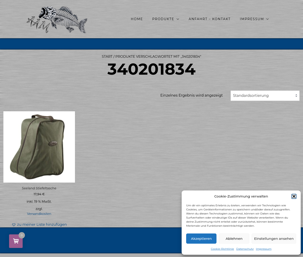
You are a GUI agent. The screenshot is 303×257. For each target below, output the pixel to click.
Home (137, 19)
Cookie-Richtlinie (222, 248)
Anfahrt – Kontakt (210, 19)
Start (107, 56)
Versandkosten (39, 214)
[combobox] (265, 95)
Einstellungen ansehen (274, 238)
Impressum (264, 248)
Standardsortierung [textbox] (251, 95)
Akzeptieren (201, 238)
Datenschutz (245, 248)
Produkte (163, 19)
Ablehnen (234, 238)
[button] (294, 196)
